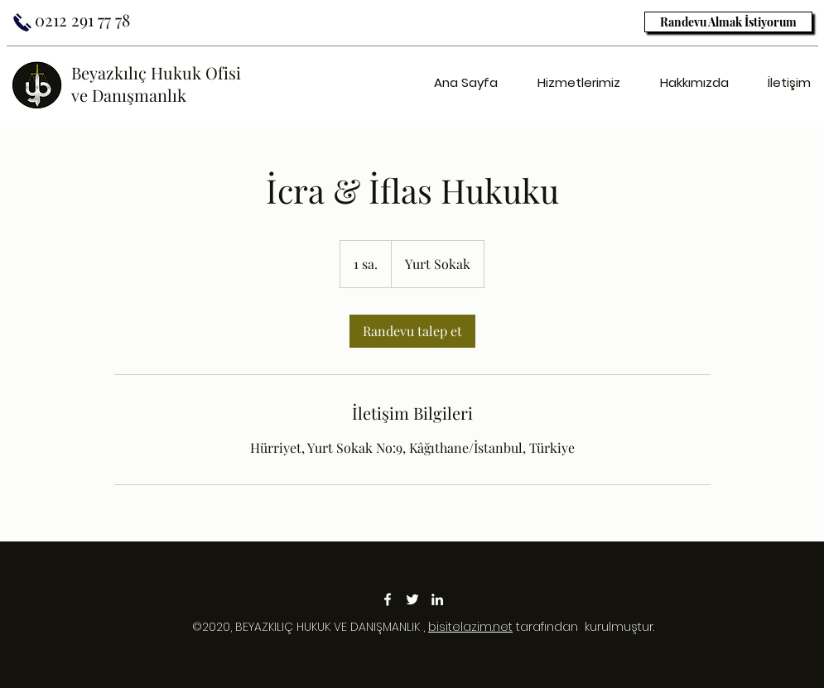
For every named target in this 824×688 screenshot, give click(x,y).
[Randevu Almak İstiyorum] (728, 22)
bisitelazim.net (470, 626)
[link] (412, 331)
